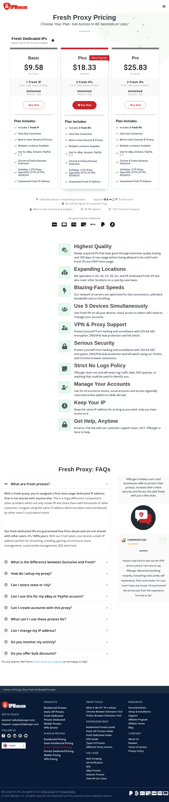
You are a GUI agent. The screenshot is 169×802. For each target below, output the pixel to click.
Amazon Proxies (95, 774)
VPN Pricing (50, 759)
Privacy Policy (136, 751)
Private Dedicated (54, 719)
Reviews (132, 743)
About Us (133, 739)
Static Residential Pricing (58, 743)
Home (6, 689)
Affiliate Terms (136, 723)
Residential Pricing (55, 739)
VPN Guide (92, 739)
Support (133, 715)
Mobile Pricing (52, 755)
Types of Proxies (95, 743)
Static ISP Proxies (54, 711)
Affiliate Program (138, 719)
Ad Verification (94, 762)
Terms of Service (137, 747)
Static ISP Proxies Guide (99, 731)
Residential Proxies (55, 707)
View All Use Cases (96, 778)
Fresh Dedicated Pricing (58, 747)
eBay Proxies (93, 770)
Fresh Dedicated (53, 715)
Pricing (16, 689)
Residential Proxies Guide (100, 727)
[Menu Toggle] (164, 6)
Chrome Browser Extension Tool (104, 711)
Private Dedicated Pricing (59, 751)
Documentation (137, 707)
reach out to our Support (48, 661)
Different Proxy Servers (99, 747)
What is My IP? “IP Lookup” (101, 707)
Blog (130, 727)
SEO (88, 766)
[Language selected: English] (14, 745)
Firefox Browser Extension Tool (103, 715)
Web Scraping (93, 758)
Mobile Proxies (52, 723)
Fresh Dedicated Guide (99, 735)
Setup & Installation (139, 711)
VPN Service (51, 727)
